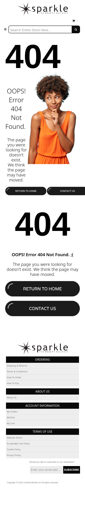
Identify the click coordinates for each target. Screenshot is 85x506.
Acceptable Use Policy (18, 443)
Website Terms (14, 437)
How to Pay (13, 383)
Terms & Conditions (17, 371)
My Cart (11, 423)
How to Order (14, 377)
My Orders (12, 411)
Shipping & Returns (17, 365)
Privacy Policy (14, 455)
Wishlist (11, 417)
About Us (11, 397)
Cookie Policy (14, 449)
